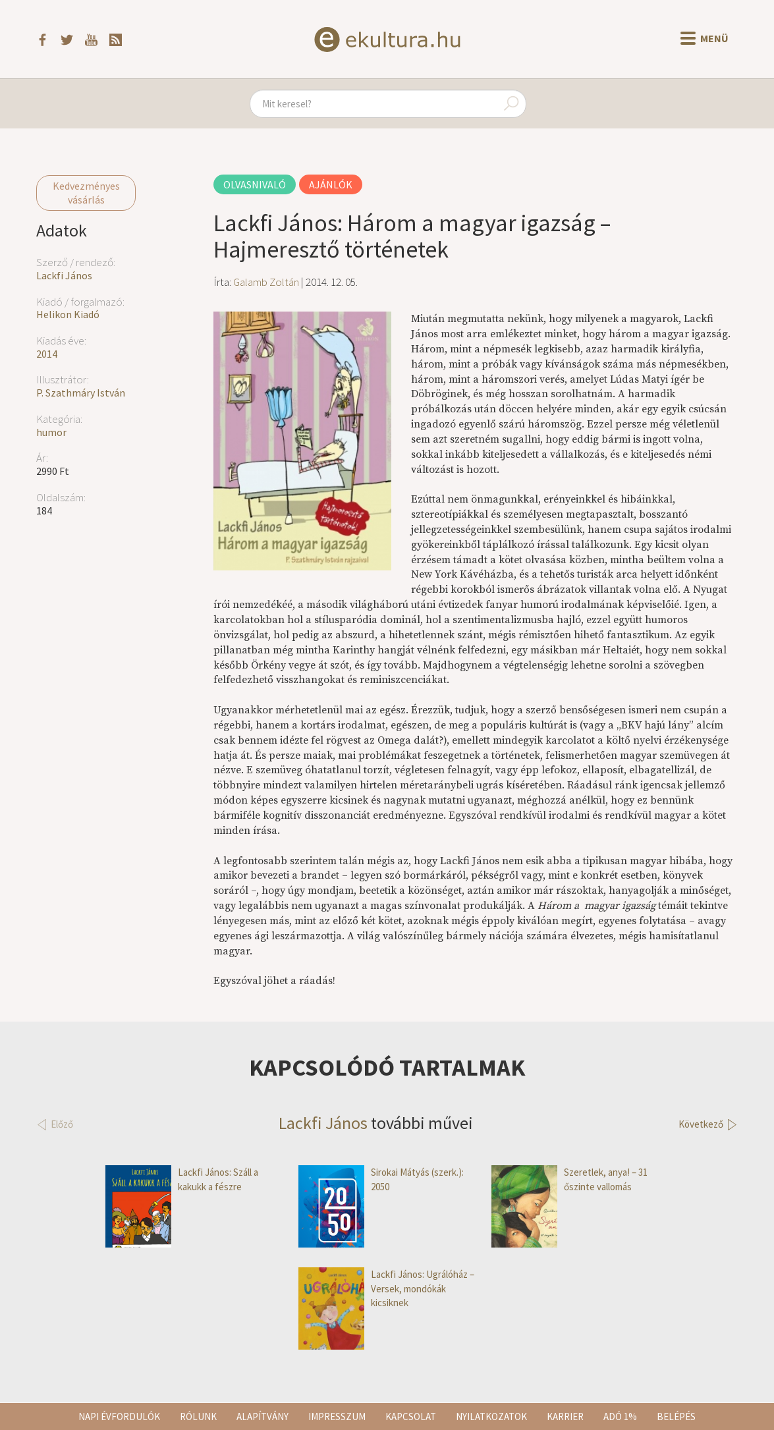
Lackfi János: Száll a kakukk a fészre (181, 1179)
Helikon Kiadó (67, 314)
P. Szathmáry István (80, 392)
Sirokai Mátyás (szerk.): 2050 (381, 1179)
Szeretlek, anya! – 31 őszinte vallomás (569, 1179)
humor (51, 432)
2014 (46, 353)
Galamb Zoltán (266, 282)
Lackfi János (64, 275)
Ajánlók (330, 184)
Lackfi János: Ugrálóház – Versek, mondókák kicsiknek (386, 1288)
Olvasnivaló (254, 184)
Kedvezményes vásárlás (86, 192)
